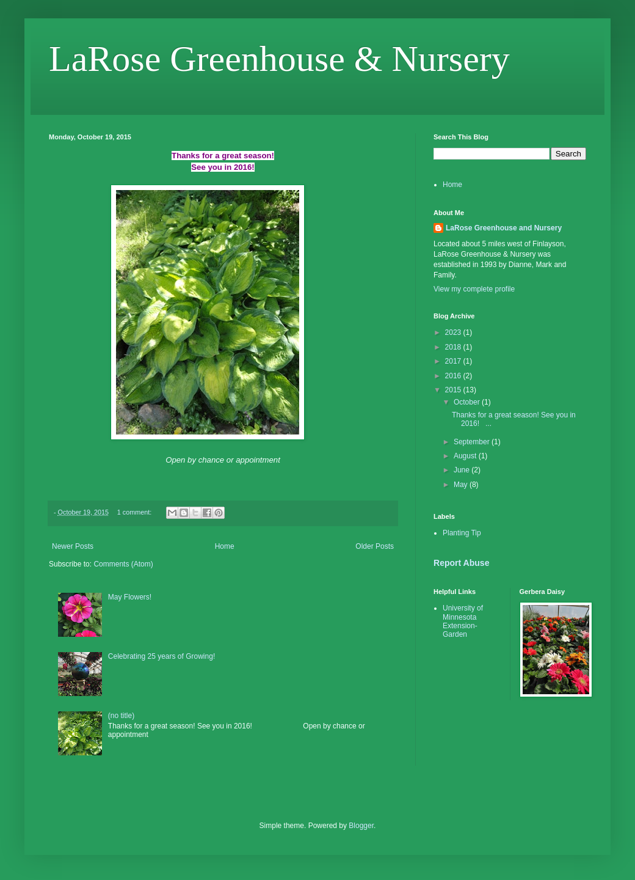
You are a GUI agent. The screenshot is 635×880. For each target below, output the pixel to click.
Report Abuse (461, 563)
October (468, 402)
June (462, 470)
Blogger (361, 825)
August (466, 456)
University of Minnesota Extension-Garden (463, 621)
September (473, 442)
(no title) (121, 715)
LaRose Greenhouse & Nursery (279, 58)
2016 (454, 376)
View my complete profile (474, 289)
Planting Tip (462, 533)
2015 (454, 390)
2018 (454, 347)
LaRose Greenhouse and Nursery (504, 228)
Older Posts (374, 546)
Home (224, 546)
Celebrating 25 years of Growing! (161, 656)
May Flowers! (129, 597)
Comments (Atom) (123, 564)
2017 (454, 361)
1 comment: (135, 512)
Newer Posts (72, 546)
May (462, 484)
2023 (454, 332)
